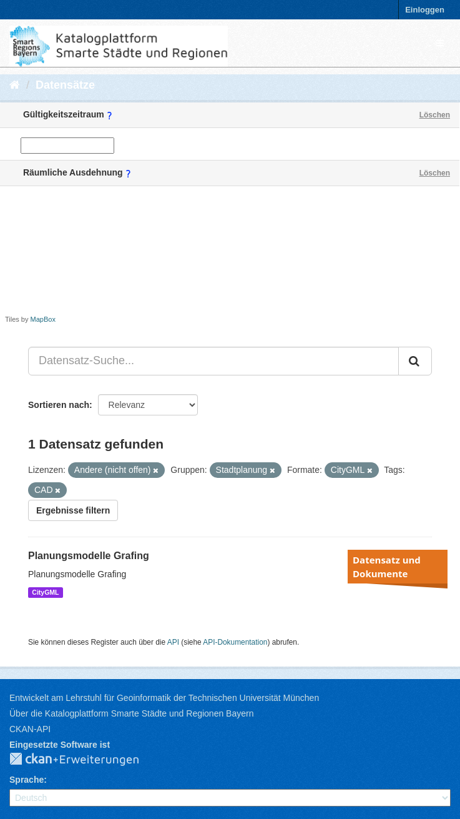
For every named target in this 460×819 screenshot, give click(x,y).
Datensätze (65, 85)
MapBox (43, 319)
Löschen (434, 115)
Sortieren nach (58, 405)
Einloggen (424, 9)
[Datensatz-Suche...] (213, 361)
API (173, 642)
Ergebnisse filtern (73, 510)
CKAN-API (30, 729)
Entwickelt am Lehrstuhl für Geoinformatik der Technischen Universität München (164, 698)
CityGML (45, 592)
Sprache (26, 780)
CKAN (84, 759)
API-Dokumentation (235, 642)
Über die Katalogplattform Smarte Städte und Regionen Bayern (131, 713)
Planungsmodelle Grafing (88, 555)
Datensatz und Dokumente (387, 566)
